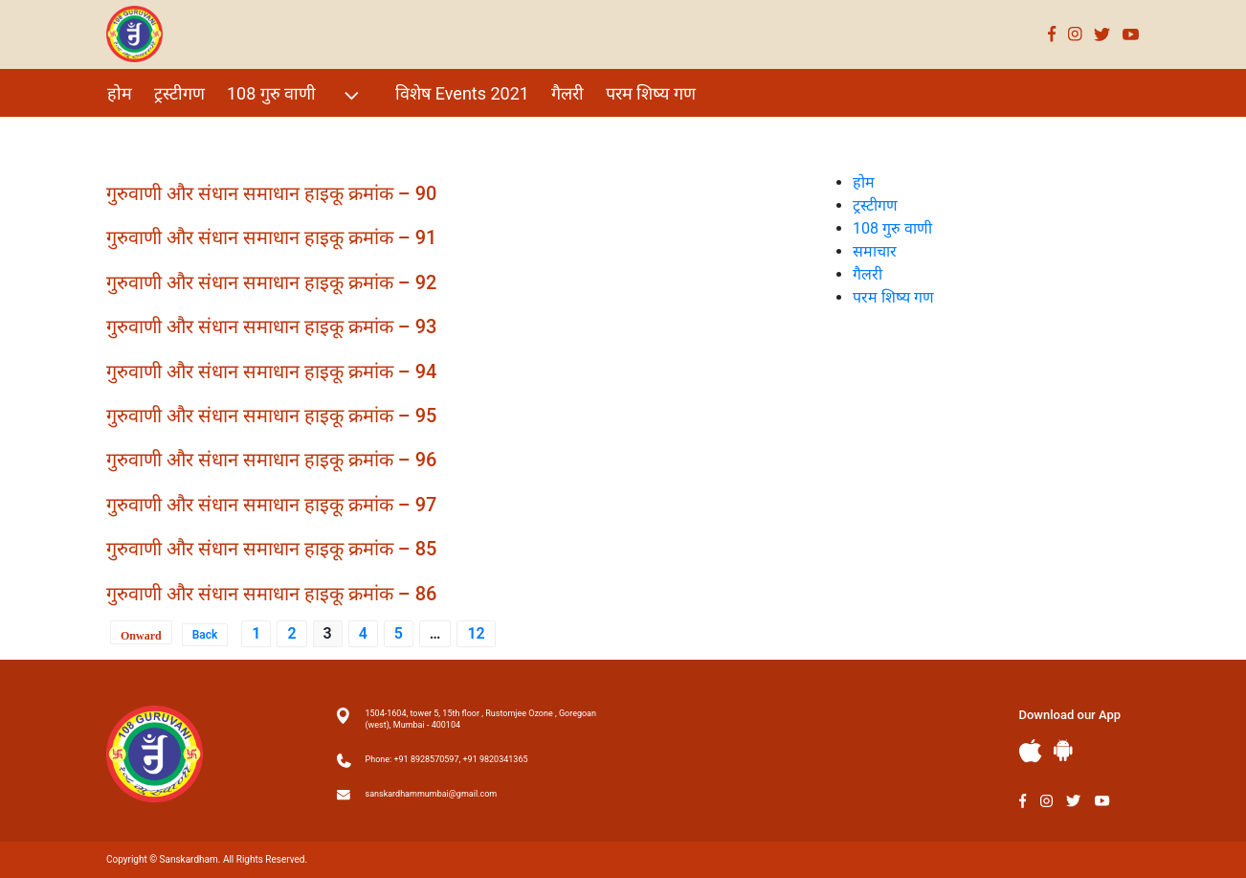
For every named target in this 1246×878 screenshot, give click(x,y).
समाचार (875, 251)
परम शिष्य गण (651, 93)
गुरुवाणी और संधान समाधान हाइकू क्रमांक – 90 (271, 193)
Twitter (1102, 34)
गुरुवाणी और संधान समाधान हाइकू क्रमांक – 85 (271, 548)
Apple (1030, 751)
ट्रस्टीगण (179, 93)
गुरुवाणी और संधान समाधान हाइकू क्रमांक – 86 (271, 593)
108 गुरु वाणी (295, 95)
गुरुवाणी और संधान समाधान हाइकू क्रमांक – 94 (271, 371)
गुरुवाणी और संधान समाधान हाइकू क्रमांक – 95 (271, 415)
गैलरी (567, 93)
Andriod (1063, 750)
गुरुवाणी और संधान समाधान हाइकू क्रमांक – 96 (271, 459)
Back (205, 635)
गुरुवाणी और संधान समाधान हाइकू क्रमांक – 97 (271, 504)
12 (475, 633)
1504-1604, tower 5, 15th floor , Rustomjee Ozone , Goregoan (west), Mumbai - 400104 (481, 719)
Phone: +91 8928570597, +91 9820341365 (447, 759)
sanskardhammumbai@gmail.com (432, 794)
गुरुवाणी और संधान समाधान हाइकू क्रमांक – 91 (271, 237)
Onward (141, 635)
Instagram (1075, 34)
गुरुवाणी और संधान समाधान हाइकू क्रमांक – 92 (271, 282)
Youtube (1131, 34)
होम (119, 93)
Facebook (1052, 34)
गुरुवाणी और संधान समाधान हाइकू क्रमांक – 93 (271, 326)
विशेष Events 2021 (462, 93)
